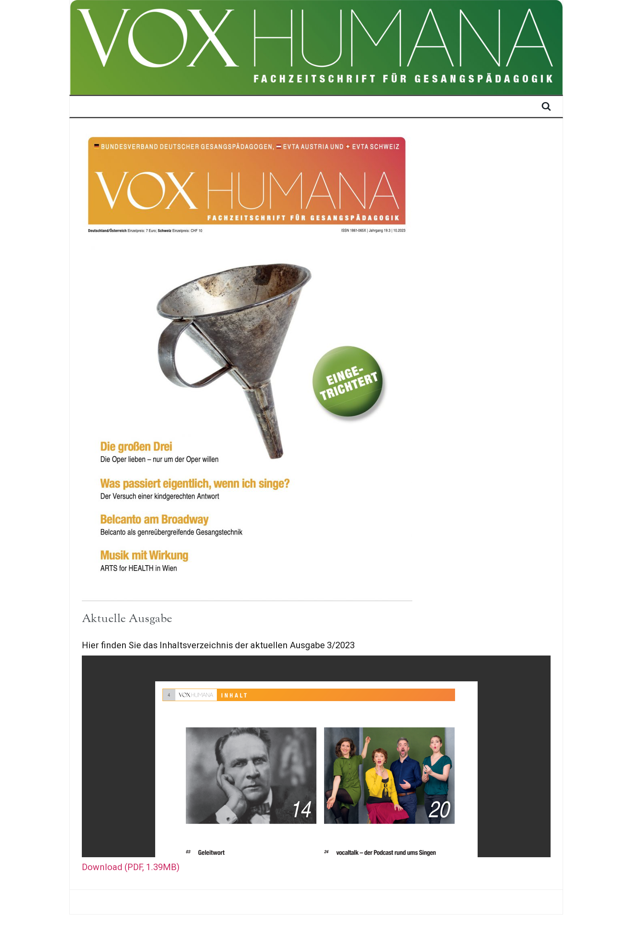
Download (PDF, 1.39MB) (131, 867)
